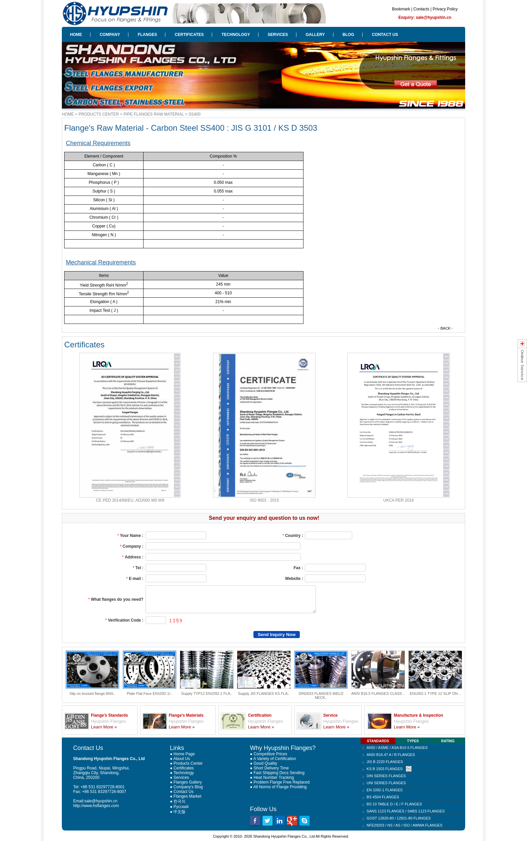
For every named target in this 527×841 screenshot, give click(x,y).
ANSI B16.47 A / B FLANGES (391, 755)
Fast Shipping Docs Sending (278, 772)
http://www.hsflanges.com (96, 805)
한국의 (179, 801)
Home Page (184, 754)
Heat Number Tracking (273, 777)
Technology (183, 772)
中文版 (179, 811)
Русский (181, 806)
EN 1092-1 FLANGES (385, 790)
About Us (181, 758)
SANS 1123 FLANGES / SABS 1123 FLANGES (406, 811)
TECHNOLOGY (235, 34)
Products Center (188, 763)
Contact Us (183, 791)
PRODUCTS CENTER (99, 114)
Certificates (183, 768)
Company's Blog (188, 787)
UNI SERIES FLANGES (386, 783)
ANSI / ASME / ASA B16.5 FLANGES (397, 748)
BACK (445, 328)
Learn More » (104, 726)
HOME (76, 34)
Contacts (421, 9)
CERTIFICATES (189, 34)
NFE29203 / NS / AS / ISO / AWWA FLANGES (404, 825)
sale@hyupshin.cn (100, 801)
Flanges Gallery (187, 782)
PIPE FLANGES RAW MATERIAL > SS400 (161, 114)
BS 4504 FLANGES (383, 797)
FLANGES (147, 34)
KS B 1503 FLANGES (385, 769)
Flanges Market (187, 796)
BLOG (348, 34)
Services (181, 777)
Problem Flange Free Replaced (281, 782)
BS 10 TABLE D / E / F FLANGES (394, 804)
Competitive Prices (270, 754)
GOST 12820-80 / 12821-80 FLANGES (399, 818)
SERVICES (278, 34)
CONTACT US (385, 34)
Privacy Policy (445, 9)
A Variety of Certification (274, 758)
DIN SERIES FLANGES (386, 776)
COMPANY (110, 34)
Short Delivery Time (271, 768)
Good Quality (265, 763)
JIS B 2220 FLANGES (385, 762)
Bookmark (401, 9)
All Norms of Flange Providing (280, 787)
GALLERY (315, 34)
